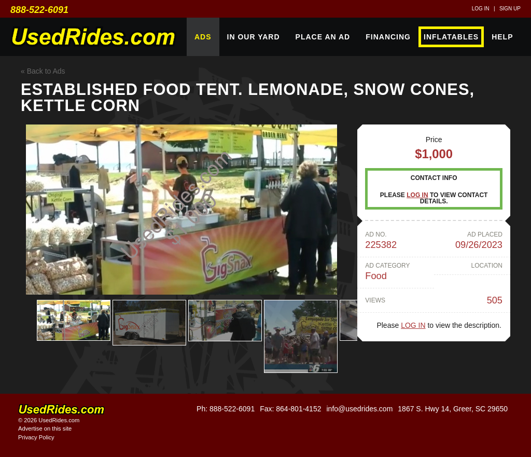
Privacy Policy (36, 437)
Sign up (510, 8)
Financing (388, 37)
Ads (203, 37)
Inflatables (451, 37)
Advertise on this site (45, 428)
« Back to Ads (43, 71)
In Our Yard (253, 37)
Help (502, 37)
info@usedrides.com (359, 409)
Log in (481, 8)
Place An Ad (323, 37)
